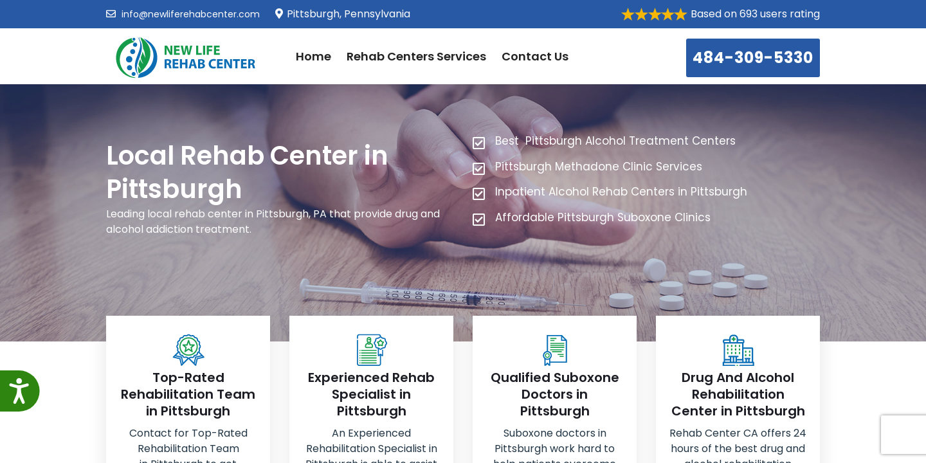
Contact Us (535, 56)
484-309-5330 (753, 57)
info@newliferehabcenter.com (183, 14)
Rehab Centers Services (416, 56)
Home (313, 56)
